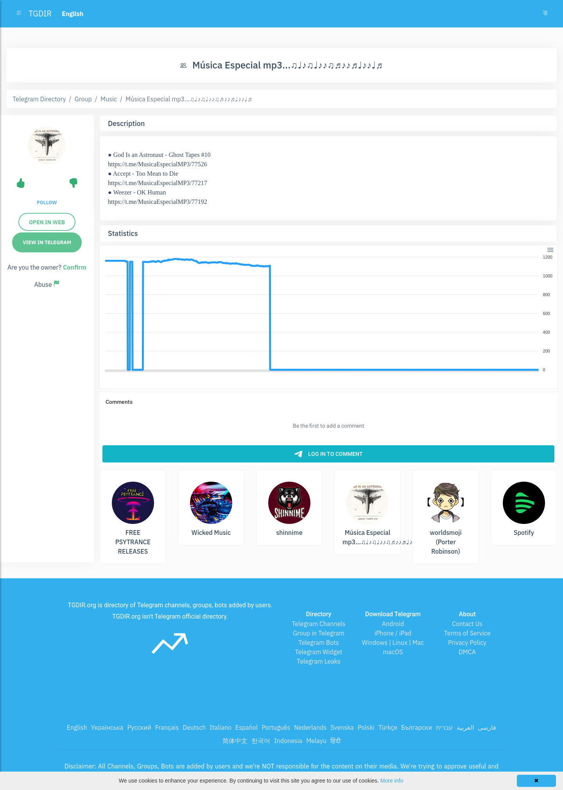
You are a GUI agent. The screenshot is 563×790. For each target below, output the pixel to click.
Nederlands (310, 727)
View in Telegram (47, 242)
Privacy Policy (467, 642)
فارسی (487, 727)
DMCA (467, 652)
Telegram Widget (318, 652)
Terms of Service (467, 633)
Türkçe (387, 727)
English (77, 727)
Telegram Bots (318, 642)
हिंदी (335, 741)
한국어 (260, 741)
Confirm (74, 267)
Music (108, 99)
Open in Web (47, 222)
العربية (465, 727)
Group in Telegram (318, 633)
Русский (139, 727)
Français (167, 727)
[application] (328, 313)
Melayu (316, 741)
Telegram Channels (318, 624)
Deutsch (194, 727)
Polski (366, 727)
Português (276, 727)
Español (246, 727)
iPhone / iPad (393, 633)
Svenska (342, 727)
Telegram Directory (39, 99)
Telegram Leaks (319, 661)
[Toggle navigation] (545, 13)
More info (391, 780)
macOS (393, 652)
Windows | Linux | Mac (393, 642)
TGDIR (40, 13)
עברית (444, 727)
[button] (550, 249)
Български (416, 727)
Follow (47, 202)
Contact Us (467, 624)
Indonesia (288, 741)
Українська (107, 727)
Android (393, 624)
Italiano (220, 727)
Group (83, 99)
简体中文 (234, 741)
